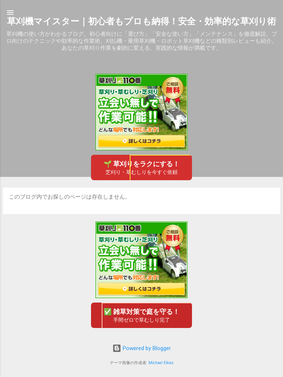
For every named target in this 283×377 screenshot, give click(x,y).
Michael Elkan (161, 362)
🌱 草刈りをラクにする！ (141, 168)
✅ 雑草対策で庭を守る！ (141, 316)
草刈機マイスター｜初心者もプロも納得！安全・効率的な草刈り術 (141, 21)
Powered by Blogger (141, 348)
